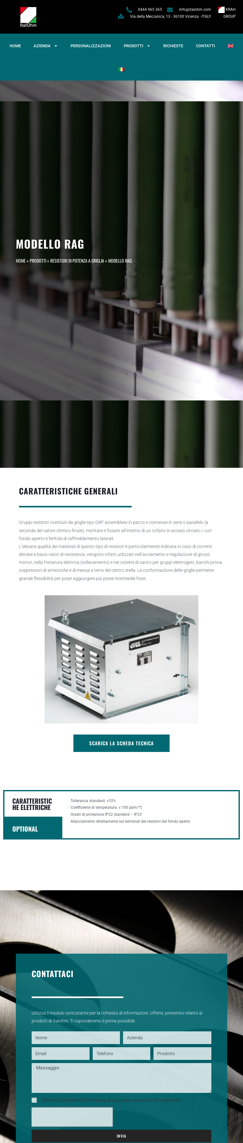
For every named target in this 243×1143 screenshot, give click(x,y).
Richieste (173, 45)
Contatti (205, 45)
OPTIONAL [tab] (25, 828)
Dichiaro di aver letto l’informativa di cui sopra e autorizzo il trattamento (111, 1100)
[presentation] (72, 1117)
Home (15, 45)
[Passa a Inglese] (230, 46)
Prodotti (137, 46)
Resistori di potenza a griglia (77, 260)
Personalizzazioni (91, 45)
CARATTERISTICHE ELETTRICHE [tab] (32, 804)
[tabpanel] (150, 814)
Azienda (46, 46)
